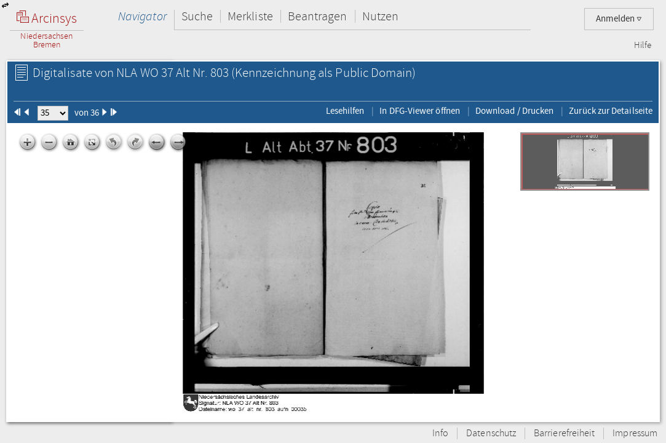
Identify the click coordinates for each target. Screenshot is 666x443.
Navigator (142, 16)
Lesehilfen (345, 111)
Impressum (634, 433)
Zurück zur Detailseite (610, 111)
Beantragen (317, 16)
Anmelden (619, 19)
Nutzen (380, 16)
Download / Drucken (514, 111)
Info (440, 433)
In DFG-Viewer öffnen (419, 111)
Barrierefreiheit (564, 433)
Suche (197, 16)
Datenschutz (491, 433)
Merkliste (250, 16)
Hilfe (642, 45)
